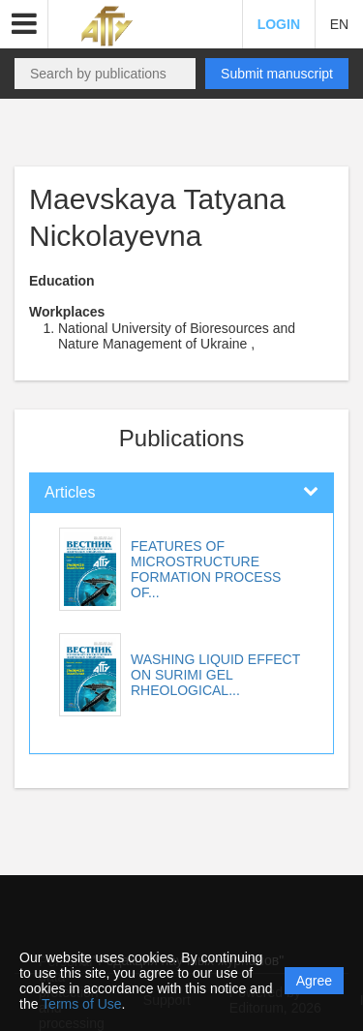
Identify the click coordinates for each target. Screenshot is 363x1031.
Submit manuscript (277, 73)
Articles (70, 492)
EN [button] (339, 24)
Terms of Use (81, 1004)
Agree (314, 980)
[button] (24, 24)
